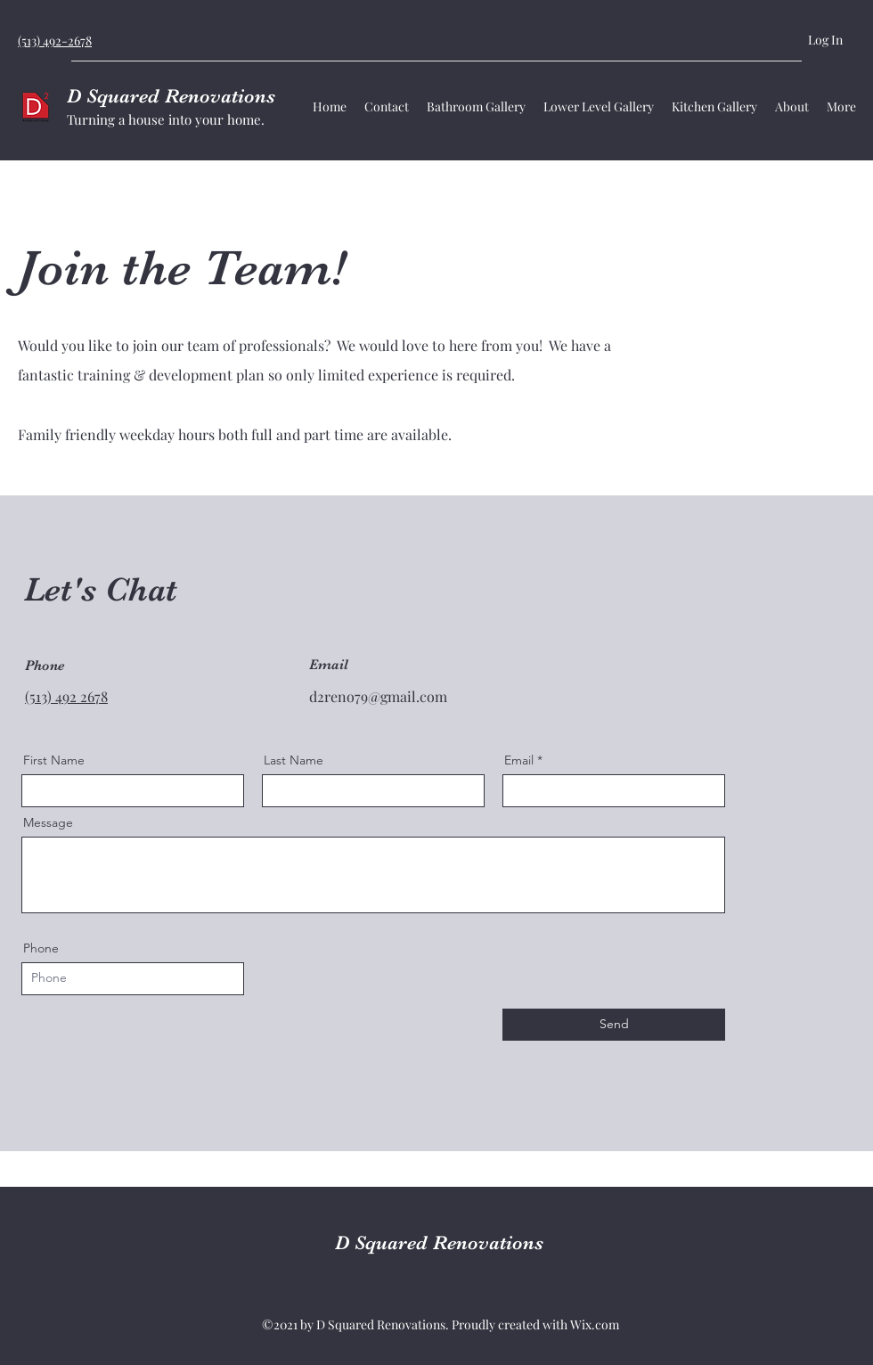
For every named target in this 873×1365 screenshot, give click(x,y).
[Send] (613, 1025)
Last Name (293, 760)
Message (48, 822)
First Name (54, 760)
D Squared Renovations (171, 96)
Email (519, 760)
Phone (41, 948)
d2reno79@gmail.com (378, 696)
